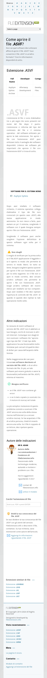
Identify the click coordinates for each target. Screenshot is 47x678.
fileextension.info (13, 620)
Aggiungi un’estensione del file (19, 667)
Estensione (15, 584)
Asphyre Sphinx (21, 196)
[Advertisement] (27, 102)
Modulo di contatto (14, 664)
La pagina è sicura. (14, 653)
